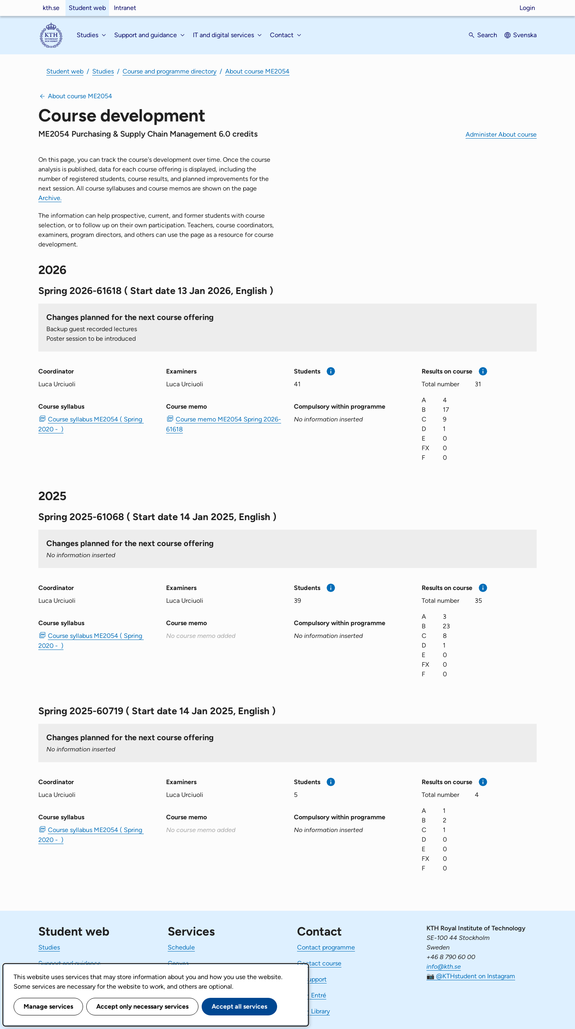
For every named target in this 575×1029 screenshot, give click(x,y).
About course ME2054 (257, 71)
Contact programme (326, 947)
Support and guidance (69, 963)
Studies (103, 71)
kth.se (51, 8)
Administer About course (501, 134)
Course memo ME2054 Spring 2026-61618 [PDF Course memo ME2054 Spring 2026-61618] (223, 424)
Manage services (48, 1006)
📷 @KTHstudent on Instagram (470, 976)
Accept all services (239, 1006)
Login (527, 8)
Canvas (178, 963)
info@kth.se (443, 966)
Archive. (49, 198)
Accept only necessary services (142, 1006)
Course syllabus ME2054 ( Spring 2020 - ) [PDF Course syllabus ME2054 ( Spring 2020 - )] (91, 424)
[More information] (331, 371)
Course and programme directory (169, 71)
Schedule (181, 947)
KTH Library (313, 1011)
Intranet (125, 8)
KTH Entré (311, 995)
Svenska (525, 35)
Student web (87, 8)
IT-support (312, 979)
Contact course (319, 963)
